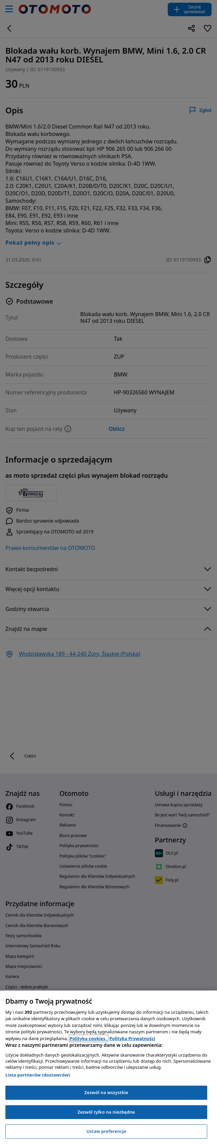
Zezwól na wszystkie (106, 1092)
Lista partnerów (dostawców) (37, 1075)
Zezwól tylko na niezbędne (106, 1112)
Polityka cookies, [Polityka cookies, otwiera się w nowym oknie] (89, 1038)
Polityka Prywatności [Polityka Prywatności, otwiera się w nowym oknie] (132, 1038)
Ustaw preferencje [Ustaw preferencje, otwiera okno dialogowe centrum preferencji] (106, 1131)
